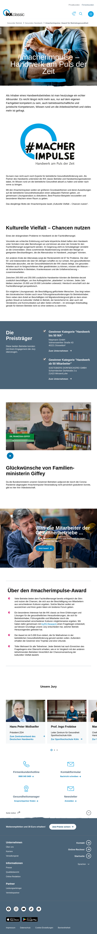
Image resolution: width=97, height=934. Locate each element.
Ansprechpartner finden (26, 801)
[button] (89, 813)
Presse (9, 868)
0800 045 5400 (26, 776)
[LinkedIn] (39, 909)
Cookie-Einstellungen (44, 928)
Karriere (9, 851)
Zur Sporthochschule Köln (65, 739)
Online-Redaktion (13, 877)
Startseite (79, 856)
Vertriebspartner (12, 893)
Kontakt (80, 843)
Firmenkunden (88, 5)
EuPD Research (49, 624)
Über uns (10, 847)
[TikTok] (31, 909)
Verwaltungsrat (12, 856)
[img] (10, 456)
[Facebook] (8, 909)
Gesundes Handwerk (33, 23)
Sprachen (82, 864)
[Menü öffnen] (91, 14)
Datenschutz (25, 928)
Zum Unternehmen (58, 351)
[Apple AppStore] (13, 919)
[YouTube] (23, 909)
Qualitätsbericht (12, 872)
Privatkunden (74, 5)
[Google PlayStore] (30, 919)
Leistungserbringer (14, 888)
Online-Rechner (76, 849)
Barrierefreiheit (64, 928)
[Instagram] (16, 909)
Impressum (10, 928)
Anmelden (71, 801)
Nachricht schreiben (70, 776)
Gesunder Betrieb (14, 23)
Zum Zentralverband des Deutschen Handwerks (22, 737)
